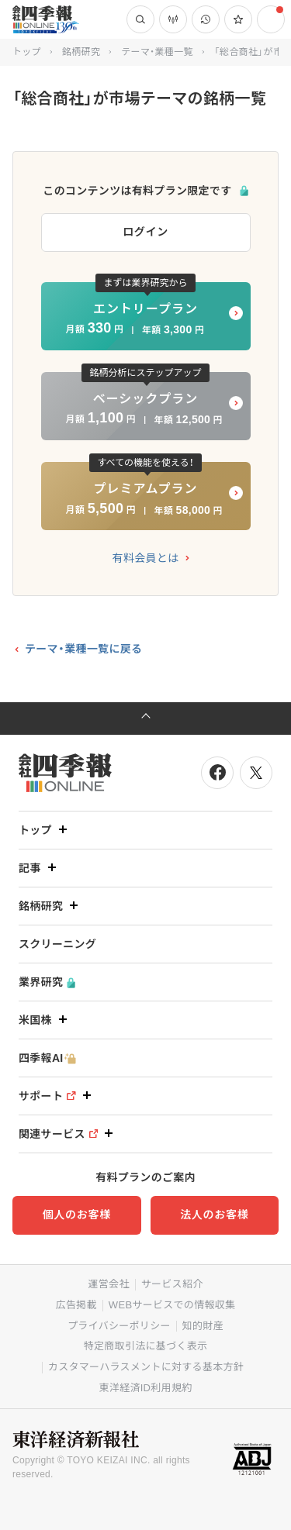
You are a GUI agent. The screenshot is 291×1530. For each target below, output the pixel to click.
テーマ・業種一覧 (156, 52)
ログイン (145, 232)
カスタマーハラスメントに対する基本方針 (146, 1367)
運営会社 (108, 1284)
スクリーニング (57, 944)
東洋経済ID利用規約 (145, 1388)
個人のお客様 (77, 1214)
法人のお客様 (214, 1214)
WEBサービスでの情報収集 (172, 1305)
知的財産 (202, 1326)
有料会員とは (146, 558)
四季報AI (47, 1058)
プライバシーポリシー (119, 1326)
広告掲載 (76, 1305)
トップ (26, 52)
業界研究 (47, 982)
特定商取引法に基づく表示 (146, 1346)
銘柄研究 (81, 52)
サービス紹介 (172, 1284)
